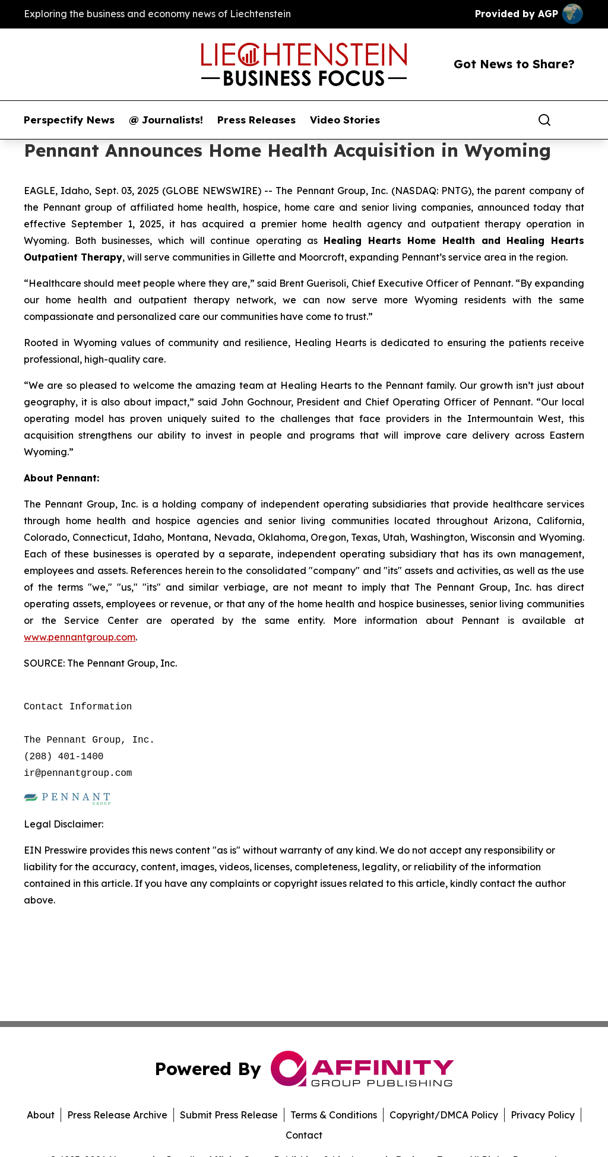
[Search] (544, 120)
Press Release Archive (117, 1115)
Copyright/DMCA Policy (444, 1115)
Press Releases (256, 120)
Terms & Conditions (333, 1115)
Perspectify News (69, 120)
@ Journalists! (166, 120)
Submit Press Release (229, 1115)
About (41, 1115)
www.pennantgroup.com (79, 637)
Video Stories (345, 120)
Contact (304, 1135)
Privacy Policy (543, 1115)
